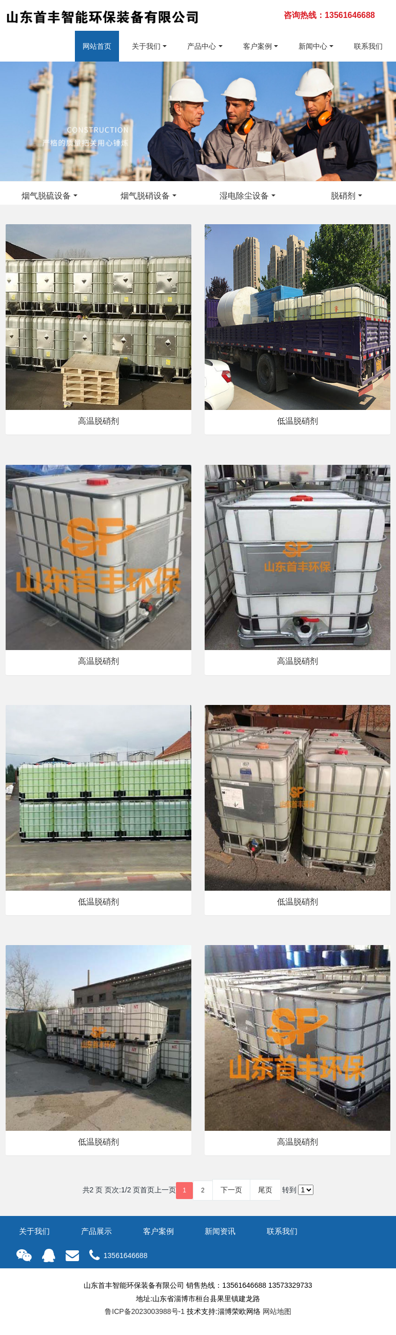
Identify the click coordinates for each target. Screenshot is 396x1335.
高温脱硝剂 (98, 421)
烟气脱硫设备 (46, 195)
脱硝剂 (343, 195)
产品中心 (201, 46)
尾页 (265, 1190)
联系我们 (368, 46)
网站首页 (97, 46)
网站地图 (277, 1311)
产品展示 (96, 1231)
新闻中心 (313, 46)
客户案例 (257, 46)
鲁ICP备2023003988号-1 (145, 1311)
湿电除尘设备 (244, 195)
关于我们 (146, 46)
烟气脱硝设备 (145, 195)
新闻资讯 (220, 1231)
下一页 (231, 1190)
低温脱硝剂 (297, 421)
